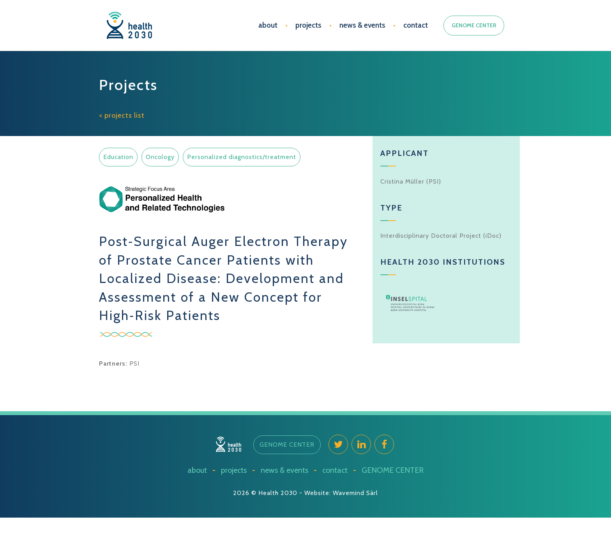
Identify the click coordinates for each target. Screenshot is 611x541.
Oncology (160, 157)
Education (118, 157)
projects (308, 25)
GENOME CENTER (474, 25)
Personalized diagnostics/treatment (241, 157)
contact (415, 25)
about (267, 25)
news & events (362, 25)
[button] (287, 444)
